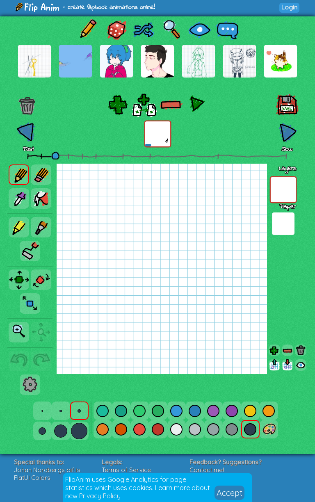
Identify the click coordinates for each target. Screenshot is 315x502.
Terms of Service (126, 470)
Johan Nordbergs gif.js (47, 470)
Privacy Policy (100, 496)
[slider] (55, 155)
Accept (229, 493)
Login (289, 7)
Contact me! (206, 470)
